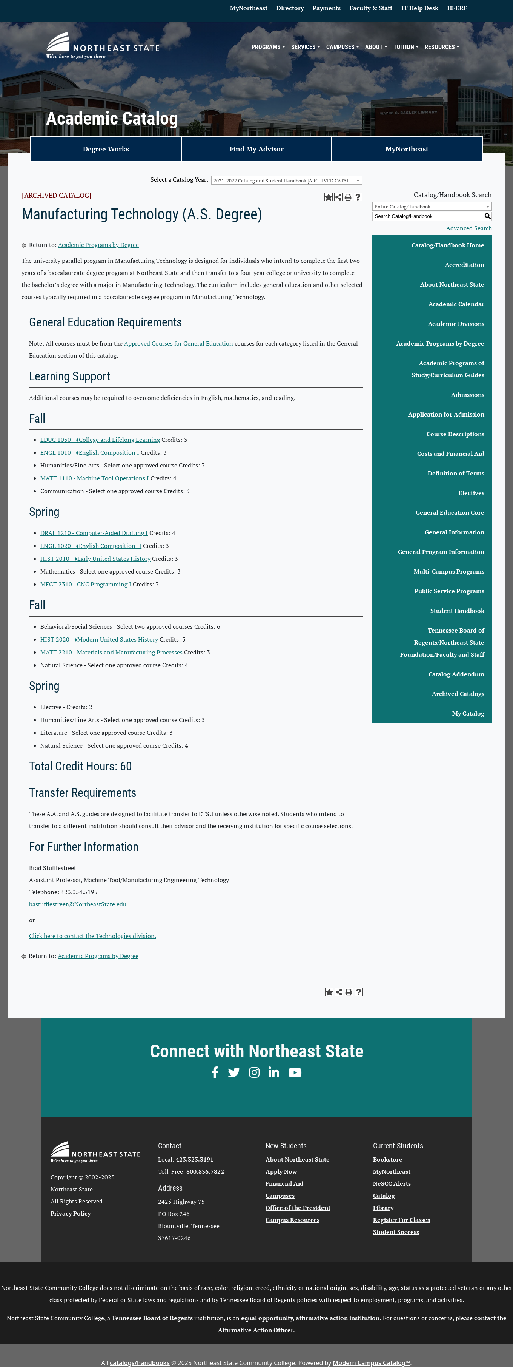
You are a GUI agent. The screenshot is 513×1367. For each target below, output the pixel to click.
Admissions (467, 394)
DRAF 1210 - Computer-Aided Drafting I (94, 533)
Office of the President (298, 1207)
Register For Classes (401, 1220)
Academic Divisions (456, 323)
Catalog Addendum (456, 674)
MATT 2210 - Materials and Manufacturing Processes (111, 652)
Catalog (384, 1195)
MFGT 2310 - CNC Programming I (85, 584)
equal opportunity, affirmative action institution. (311, 1318)
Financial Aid (285, 1183)
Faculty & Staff (371, 8)
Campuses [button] (340, 47)
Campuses (280, 1195)
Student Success (396, 1232)
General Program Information (441, 552)
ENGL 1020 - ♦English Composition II (90, 546)
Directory (290, 8)
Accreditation (464, 265)
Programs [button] (266, 47)
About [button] (374, 47)
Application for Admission (446, 414)
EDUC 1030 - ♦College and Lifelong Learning (100, 439)
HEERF (457, 8)
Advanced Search (469, 228)
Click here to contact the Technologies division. (92, 936)
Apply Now (281, 1171)
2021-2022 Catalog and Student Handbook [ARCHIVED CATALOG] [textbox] (285, 180)
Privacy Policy (71, 1213)
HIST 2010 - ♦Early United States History (95, 558)
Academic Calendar (456, 304)
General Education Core (450, 512)
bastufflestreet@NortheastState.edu (77, 904)
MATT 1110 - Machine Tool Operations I (94, 478)
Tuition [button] (403, 47)
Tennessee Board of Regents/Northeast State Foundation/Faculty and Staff (442, 642)
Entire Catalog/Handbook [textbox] (402, 206)
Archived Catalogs (458, 694)
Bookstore (387, 1159)
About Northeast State (452, 284)
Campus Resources (292, 1220)
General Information (454, 532)
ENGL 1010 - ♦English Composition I (89, 452)
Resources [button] (440, 47)
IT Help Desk (419, 8)
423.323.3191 (194, 1159)
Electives (471, 493)
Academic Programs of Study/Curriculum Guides (448, 369)
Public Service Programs (449, 591)
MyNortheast (248, 8)
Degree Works (106, 148)
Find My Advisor (257, 148)
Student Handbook (457, 610)
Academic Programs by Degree (98, 245)
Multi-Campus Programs (449, 571)
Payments (327, 8)
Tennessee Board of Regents (152, 1318)
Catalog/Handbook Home (448, 245)
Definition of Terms (456, 473)
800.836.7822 (205, 1171)
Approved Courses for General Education (178, 343)
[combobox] (286, 180)
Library (383, 1207)
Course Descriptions (455, 434)
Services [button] (303, 47)
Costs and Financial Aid (450, 453)
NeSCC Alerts (392, 1183)
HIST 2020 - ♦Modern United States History (99, 639)
